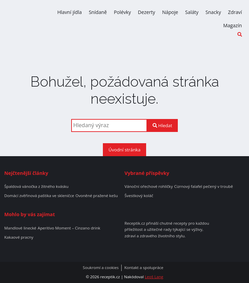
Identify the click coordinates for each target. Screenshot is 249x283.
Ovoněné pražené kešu (96, 195)
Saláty (192, 12)
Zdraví (235, 12)
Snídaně (98, 12)
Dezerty (146, 12)
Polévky (122, 12)
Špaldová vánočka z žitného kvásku (36, 186)
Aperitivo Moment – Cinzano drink (69, 228)
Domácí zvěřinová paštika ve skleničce (39, 195)
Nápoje (170, 12)
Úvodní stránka (125, 150)
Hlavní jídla (69, 12)
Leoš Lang (154, 276)
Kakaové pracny (18, 237)
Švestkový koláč (139, 195)
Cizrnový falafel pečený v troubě (203, 186)
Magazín (232, 25)
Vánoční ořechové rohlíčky (149, 186)
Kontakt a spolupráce (144, 267)
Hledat (162, 125)
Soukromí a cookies (101, 267)
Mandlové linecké (20, 228)
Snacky (213, 12)
